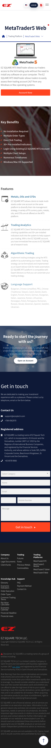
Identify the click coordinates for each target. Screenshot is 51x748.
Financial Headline (8, 612)
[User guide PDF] (41, 5)
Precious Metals (23, 564)
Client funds (6, 564)
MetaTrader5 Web (40, 572)
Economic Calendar (5, 608)
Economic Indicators (5, 586)
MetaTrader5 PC (40, 561)
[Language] (26, 5)
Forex (19, 561)
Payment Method (24, 585)
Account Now (25, 92)
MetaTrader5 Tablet (41, 569)
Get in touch (25, 527)
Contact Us (21, 589)
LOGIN (33, 5)
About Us (5, 558)
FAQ (19, 582)
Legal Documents (8, 561)
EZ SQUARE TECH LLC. (14, 630)
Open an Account (25, 360)
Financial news (7, 616)
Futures (20, 558)
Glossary (4, 582)
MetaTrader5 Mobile (38, 565)
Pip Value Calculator (5, 603)
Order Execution (7, 591)
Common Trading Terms (8, 598)
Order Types (6, 594)
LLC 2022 (16, 666)
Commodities (23, 568)
